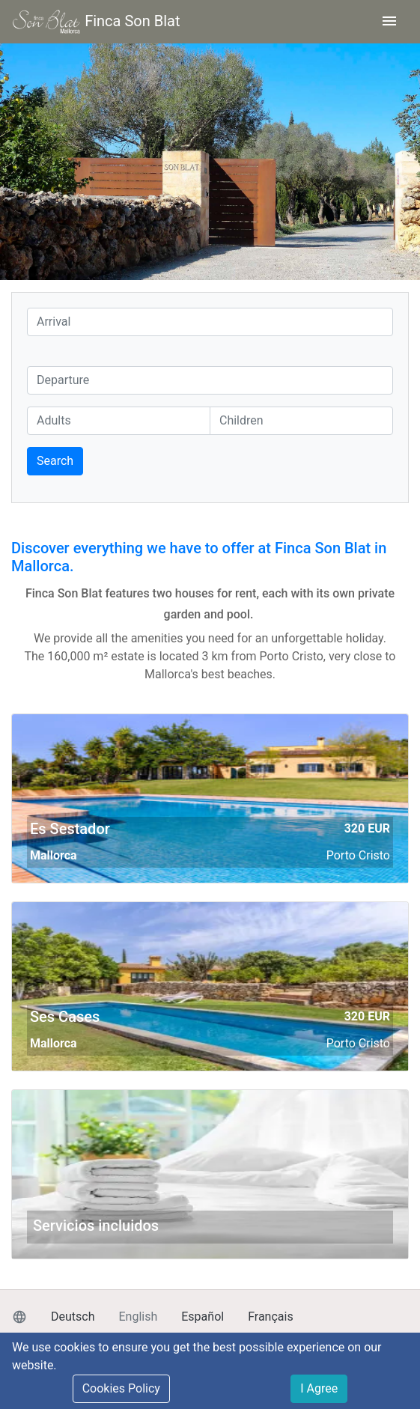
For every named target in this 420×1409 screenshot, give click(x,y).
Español (202, 1316)
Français (270, 1316)
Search (55, 461)
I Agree (319, 1388)
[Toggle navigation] (389, 22)
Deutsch (72, 1316)
